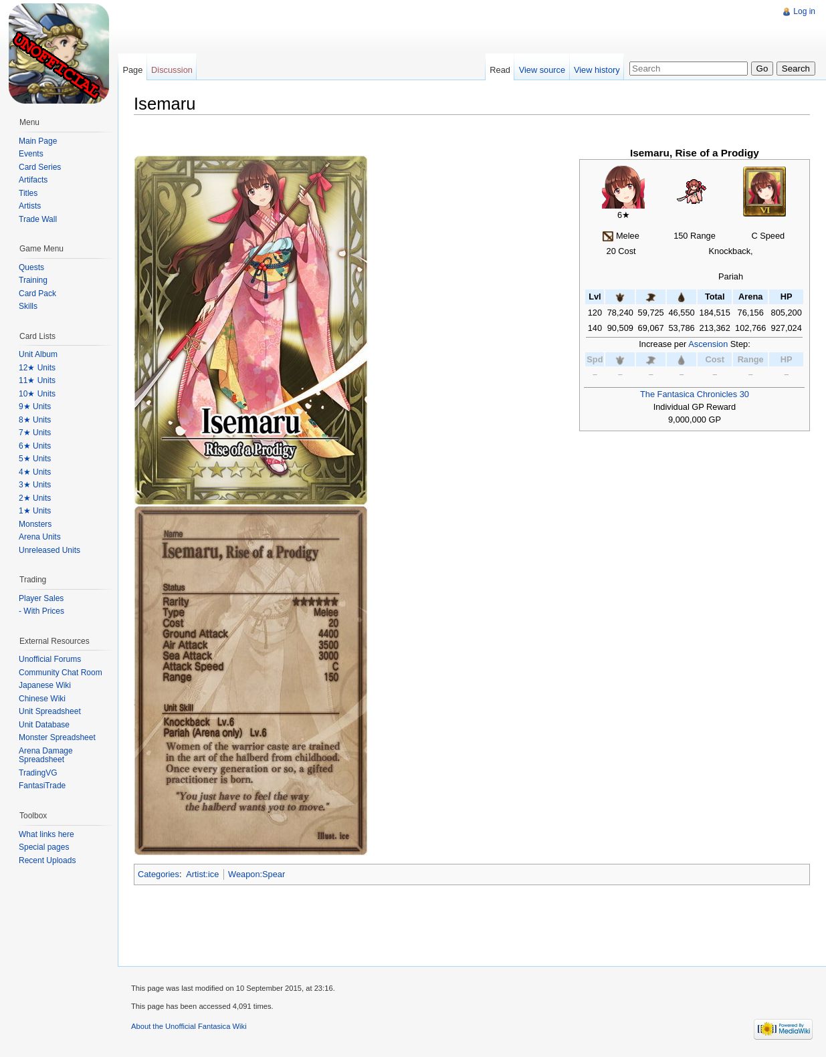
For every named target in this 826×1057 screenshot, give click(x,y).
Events (31, 153)
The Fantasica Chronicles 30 (694, 394)
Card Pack (37, 293)
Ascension (708, 344)
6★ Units (35, 446)
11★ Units (37, 380)
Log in (804, 11)
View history (597, 70)
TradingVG (38, 773)
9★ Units (35, 406)
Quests (31, 267)
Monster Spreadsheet (57, 737)
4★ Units (35, 472)
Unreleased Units (49, 550)
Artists (30, 206)
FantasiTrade (42, 785)
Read (500, 70)
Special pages (44, 847)
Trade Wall (38, 219)
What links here (46, 834)
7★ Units (35, 432)
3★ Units (35, 484)
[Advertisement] (360, 30)
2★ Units (35, 498)
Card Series (40, 167)
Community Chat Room (60, 672)
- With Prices (41, 611)
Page (132, 70)
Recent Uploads (47, 860)
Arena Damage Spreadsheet (46, 755)
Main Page (38, 141)
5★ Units (35, 458)
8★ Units (35, 420)
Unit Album (38, 354)
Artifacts (33, 180)
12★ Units (37, 367)
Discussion (172, 70)
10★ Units (37, 393)
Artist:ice (202, 874)
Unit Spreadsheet (50, 711)
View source (542, 70)
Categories (158, 874)
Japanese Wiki (45, 685)
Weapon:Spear (256, 874)
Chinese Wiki (42, 698)
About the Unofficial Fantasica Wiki (189, 1026)
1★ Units (35, 510)
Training (33, 280)
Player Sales (41, 598)
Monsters (35, 524)
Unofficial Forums (50, 659)
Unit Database (44, 724)
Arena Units (40, 537)
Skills (28, 306)
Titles (28, 193)
